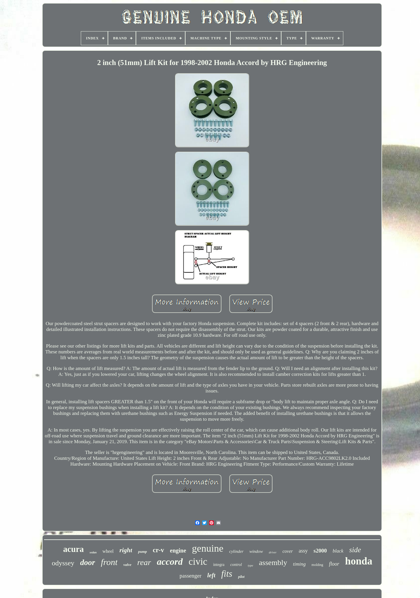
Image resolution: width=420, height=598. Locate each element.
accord (170, 561)
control (236, 564)
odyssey (63, 563)
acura (73, 549)
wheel (107, 551)
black (337, 551)
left (211, 575)
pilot (241, 577)
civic (198, 561)
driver (273, 552)
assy (303, 551)
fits (226, 574)
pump (142, 551)
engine (178, 550)
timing (299, 564)
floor (334, 564)
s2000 (320, 551)
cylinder (236, 551)
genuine (207, 548)
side (355, 550)
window (256, 551)
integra (219, 564)
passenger (191, 576)
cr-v (158, 550)
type (250, 565)
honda (358, 561)
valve (127, 564)
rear (144, 562)
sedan (93, 552)
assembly (273, 562)
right (125, 550)
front (109, 562)
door (87, 562)
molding (317, 565)
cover (287, 551)
